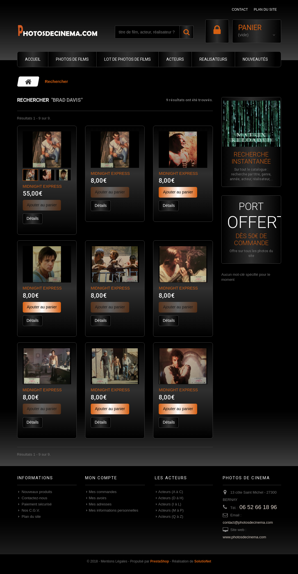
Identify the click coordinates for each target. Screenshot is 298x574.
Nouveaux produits (36, 492)
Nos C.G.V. (30, 510)
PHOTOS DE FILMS (72, 59)
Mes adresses (100, 504)
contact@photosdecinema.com (248, 522)
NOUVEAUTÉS (255, 59)
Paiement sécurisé (36, 504)
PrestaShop (159, 561)
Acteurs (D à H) (171, 498)
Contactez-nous (34, 498)
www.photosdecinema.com (244, 537)
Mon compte (101, 477)
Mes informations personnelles (113, 510)
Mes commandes (103, 492)
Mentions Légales (114, 561)
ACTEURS (175, 59)
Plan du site (31, 516)
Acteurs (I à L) (169, 504)
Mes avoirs (97, 498)
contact (240, 10)
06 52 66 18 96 (258, 507)
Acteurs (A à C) (170, 492)
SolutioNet (202, 561)
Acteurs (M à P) (171, 510)
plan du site (265, 10)
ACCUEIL (32, 59)
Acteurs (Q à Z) (170, 516)
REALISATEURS (213, 59)
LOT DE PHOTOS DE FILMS (127, 59)
